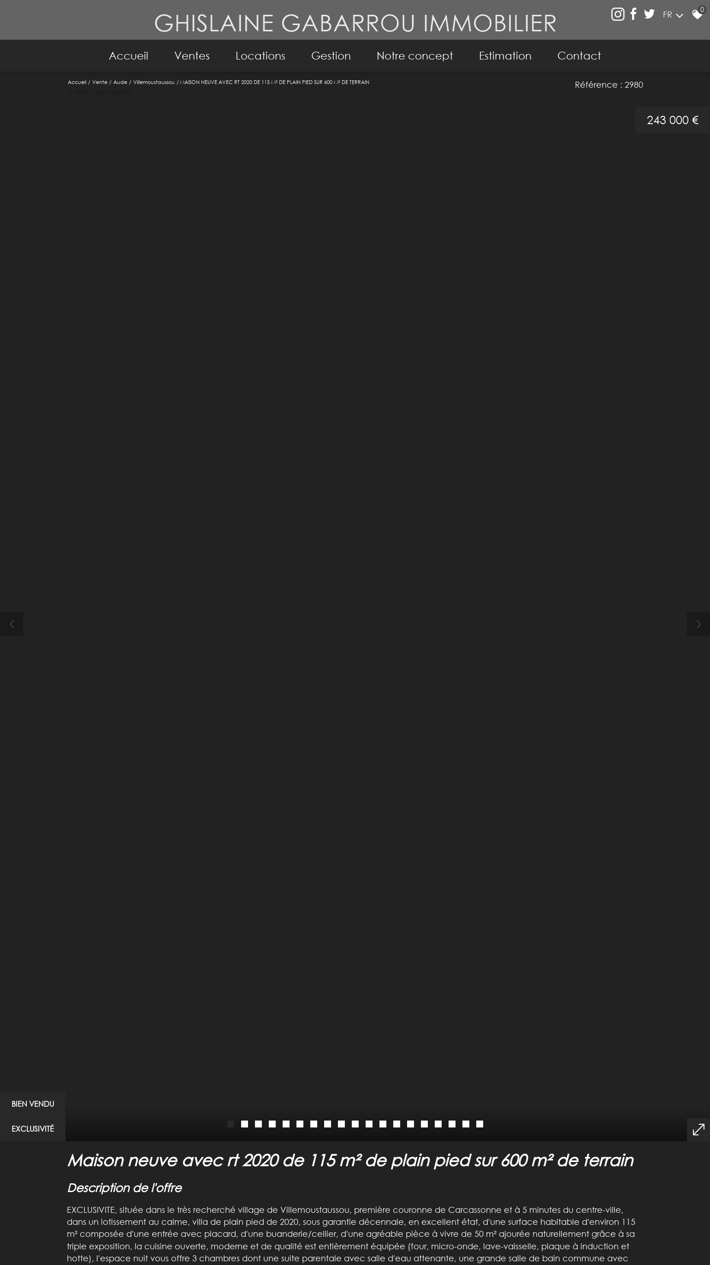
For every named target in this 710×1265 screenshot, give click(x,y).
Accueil (123, 51)
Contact (585, 51)
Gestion (331, 51)
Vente (99, 77)
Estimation (509, 51)
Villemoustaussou (154, 77)
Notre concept (417, 51)
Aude (120, 77)
